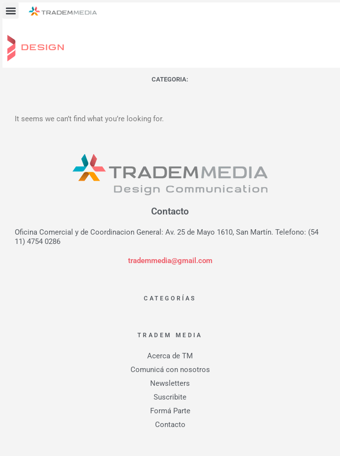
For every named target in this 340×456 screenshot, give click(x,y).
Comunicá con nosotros (170, 369)
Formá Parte (170, 410)
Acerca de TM (170, 355)
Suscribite (170, 397)
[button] (10, 10)
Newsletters (170, 383)
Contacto (170, 424)
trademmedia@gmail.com (170, 260)
